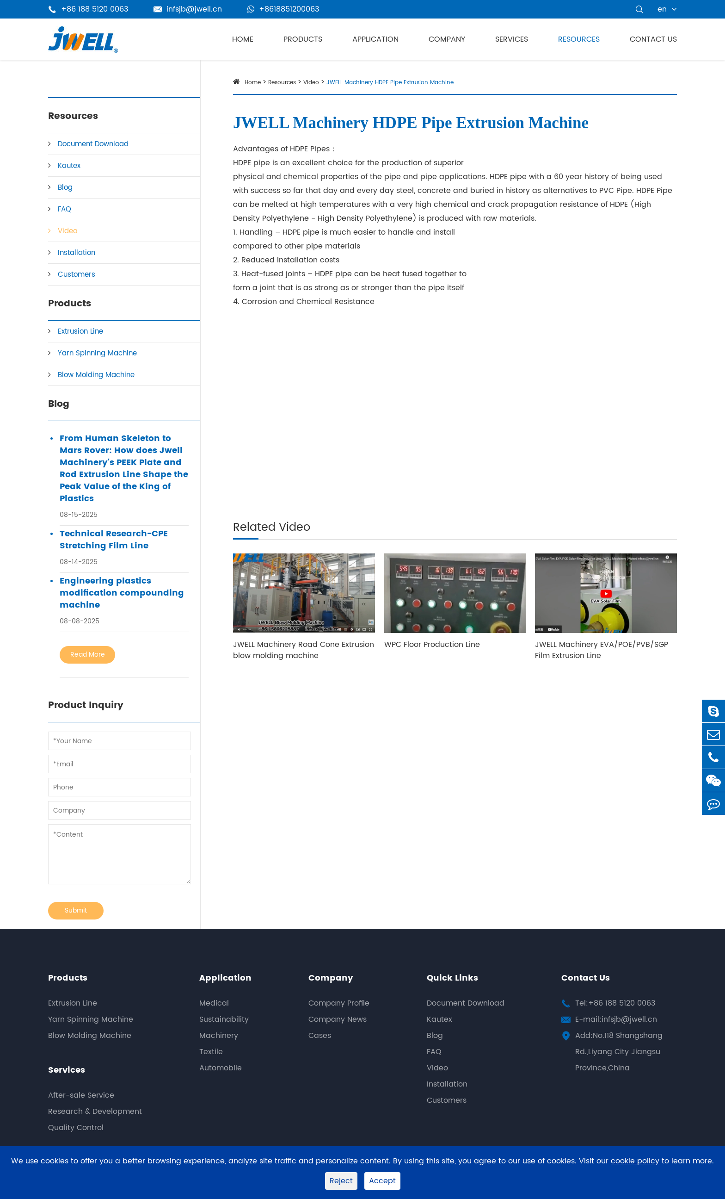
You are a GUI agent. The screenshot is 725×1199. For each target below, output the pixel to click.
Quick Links (452, 978)
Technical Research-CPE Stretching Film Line (114, 540)
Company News (337, 1019)
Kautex (69, 166)
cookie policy (635, 1161)
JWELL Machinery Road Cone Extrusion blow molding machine (303, 650)
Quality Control (76, 1128)
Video (67, 231)
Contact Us (653, 39)
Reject (341, 1181)
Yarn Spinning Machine (97, 353)
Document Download (93, 144)
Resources (579, 39)
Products (302, 39)
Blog (65, 187)
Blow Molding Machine (96, 375)
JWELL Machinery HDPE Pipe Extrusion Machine (390, 82)
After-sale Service (81, 1095)
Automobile (220, 1068)
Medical (214, 1003)
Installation (76, 253)
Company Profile (338, 1003)
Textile (211, 1052)
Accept (382, 1181)
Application (375, 39)
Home (242, 39)
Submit (76, 910)
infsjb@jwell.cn (188, 9)
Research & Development (95, 1112)
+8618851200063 (283, 9)
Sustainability (224, 1019)
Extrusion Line (80, 331)
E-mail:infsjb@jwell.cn (616, 1019)
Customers (76, 274)
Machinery (218, 1036)
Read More (87, 654)
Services (511, 39)
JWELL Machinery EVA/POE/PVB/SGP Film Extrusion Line (601, 650)
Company (447, 39)
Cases (319, 1036)
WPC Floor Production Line (432, 644)
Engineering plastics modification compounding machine (122, 593)
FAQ (64, 209)
